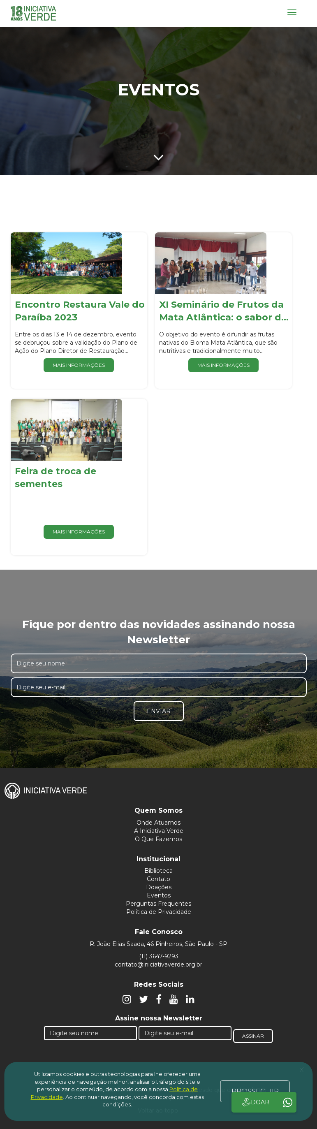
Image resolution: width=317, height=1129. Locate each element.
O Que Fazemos (158, 839)
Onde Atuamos (158, 822)
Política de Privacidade (158, 912)
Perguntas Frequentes (158, 903)
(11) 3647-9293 (158, 956)
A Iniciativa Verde (158, 831)
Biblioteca (158, 870)
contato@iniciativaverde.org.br (158, 964)
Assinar (253, 1036)
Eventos (159, 895)
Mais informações (79, 365)
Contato (158, 879)
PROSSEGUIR (255, 1091)
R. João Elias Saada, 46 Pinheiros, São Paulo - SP (158, 944)
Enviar (159, 711)
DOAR (255, 1102)
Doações (158, 887)
